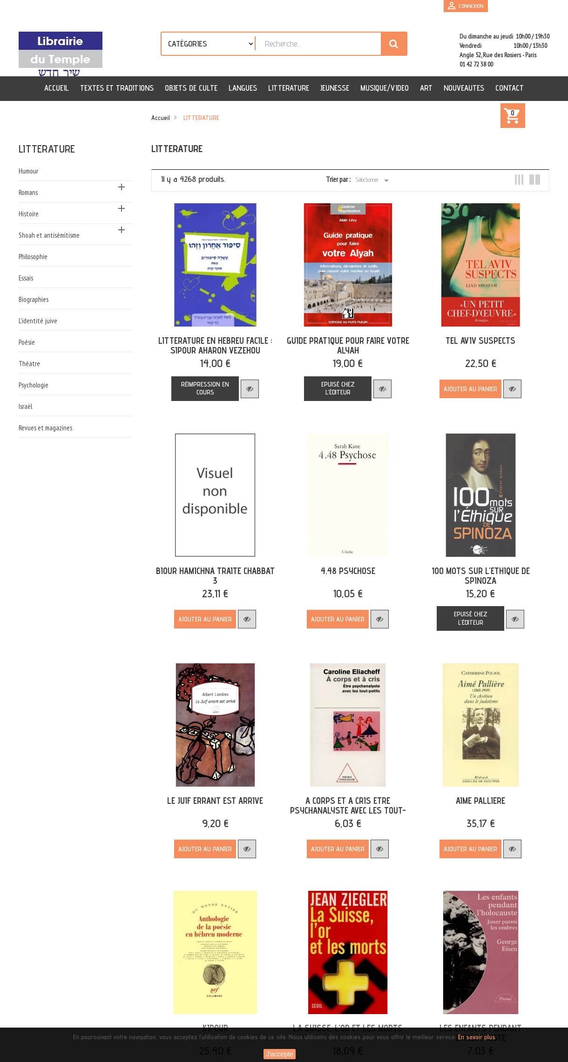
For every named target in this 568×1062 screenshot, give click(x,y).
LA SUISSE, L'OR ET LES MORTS (345, 1020)
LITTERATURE (47, 148)
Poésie (27, 342)
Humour (28, 171)
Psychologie (33, 385)
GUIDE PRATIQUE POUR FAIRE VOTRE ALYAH (345, 344)
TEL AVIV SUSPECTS (476, 339)
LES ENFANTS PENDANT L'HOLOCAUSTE (476, 1025)
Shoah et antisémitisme (49, 235)
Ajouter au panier (466, 387)
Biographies (33, 299)
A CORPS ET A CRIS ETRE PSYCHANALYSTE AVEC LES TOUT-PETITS (345, 804)
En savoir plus (476, 1037)
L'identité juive (38, 320)
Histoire (29, 213)
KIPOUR (214, 1020)
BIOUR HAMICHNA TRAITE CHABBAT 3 (214, 571)
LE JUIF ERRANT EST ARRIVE (214, 794)
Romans (28, 192)
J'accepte (279, 1054)
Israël (25, 406)
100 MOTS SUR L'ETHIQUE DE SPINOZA (475, 571)
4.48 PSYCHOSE (345, 566)
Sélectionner (373, 180)
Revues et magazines (45, 427)
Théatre (29, 363)
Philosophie (33, 256)
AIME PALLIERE (475, 794)
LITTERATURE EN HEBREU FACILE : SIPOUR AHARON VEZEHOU (214, 344)
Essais (26, 278)
